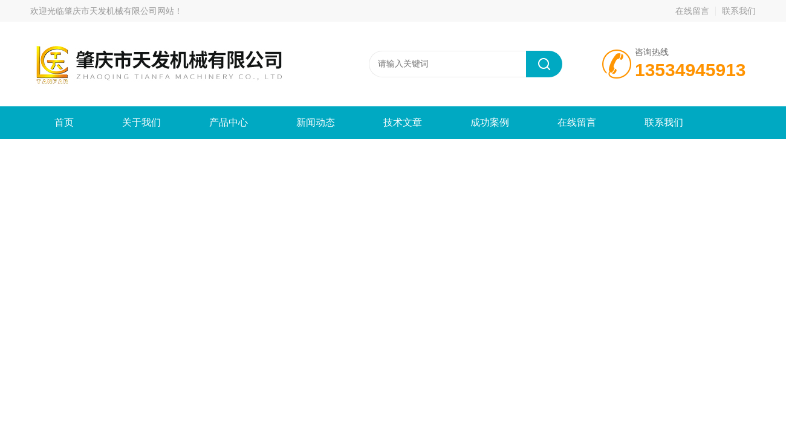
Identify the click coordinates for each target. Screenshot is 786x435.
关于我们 (141, 122)
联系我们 (739, 11)
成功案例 (489, 122)
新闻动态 (315, 122)
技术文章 (402, 122)
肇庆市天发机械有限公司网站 (119, 11)
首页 (64, 122)
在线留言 (692, 11)
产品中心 (228, 122)
